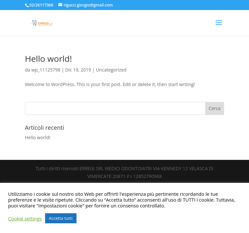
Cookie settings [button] (25, 218)
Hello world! (48, 58)
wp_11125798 (46, 70)
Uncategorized (111, 70)
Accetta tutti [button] (61, 218)
